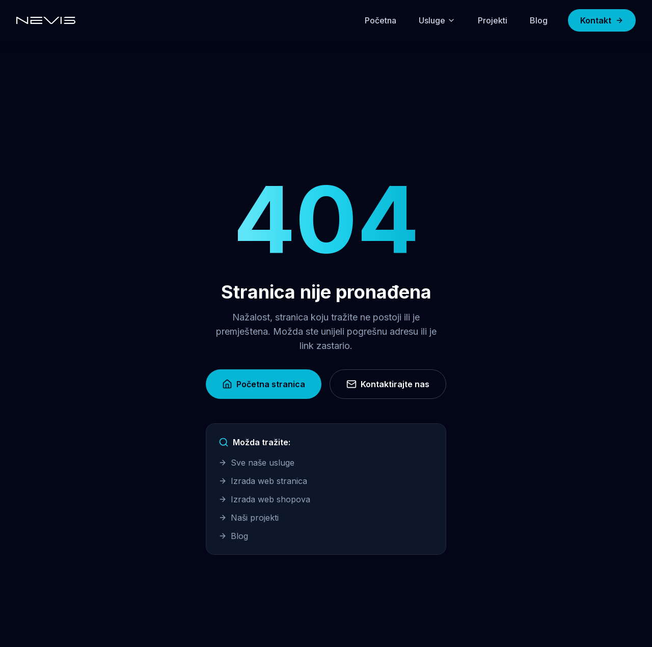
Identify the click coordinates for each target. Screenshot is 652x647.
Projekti (492, 20)
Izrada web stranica (263, 481)
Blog (539, 20)
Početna (380, 20)
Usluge (437, 20)
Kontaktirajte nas (387, 384)
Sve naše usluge (256, 462)
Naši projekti (249, 518)
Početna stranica (263, 384)
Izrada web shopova (264, 499)
